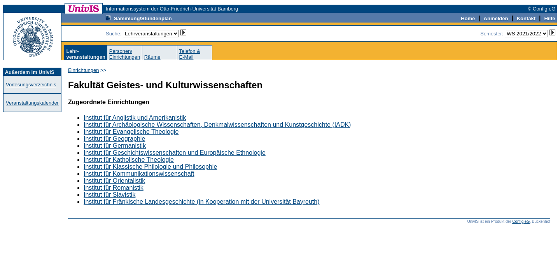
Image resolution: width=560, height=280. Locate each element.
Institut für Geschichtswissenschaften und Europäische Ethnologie (175, 152)
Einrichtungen (83, 70)
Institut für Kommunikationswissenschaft (139, 173)
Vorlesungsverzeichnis (31, 85)
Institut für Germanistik (115, 145)
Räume (152, 57)
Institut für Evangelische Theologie (131, 131)
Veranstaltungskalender (32, 103)
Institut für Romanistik (114, 187)
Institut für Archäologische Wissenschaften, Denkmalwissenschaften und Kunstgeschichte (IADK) (217, 124)
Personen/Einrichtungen (124, 54)
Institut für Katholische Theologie (129, 159)
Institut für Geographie (114, 138)
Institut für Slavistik (109, 194)
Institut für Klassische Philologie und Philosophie (150, 166)
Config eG (521, 221)
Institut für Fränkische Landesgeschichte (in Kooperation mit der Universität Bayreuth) (202, 201)
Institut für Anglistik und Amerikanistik (135, 117)
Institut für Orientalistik (114, 180)
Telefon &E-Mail (189, 54)
